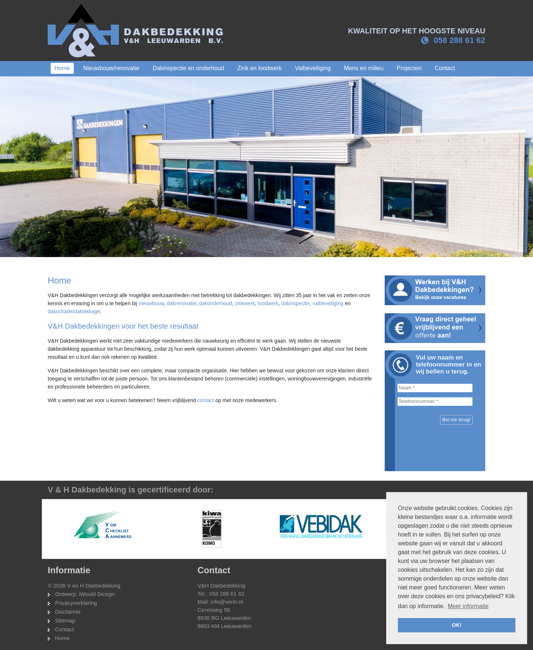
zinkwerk (245, 303)
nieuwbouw (151, 303)
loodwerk (268, 303)
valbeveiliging (327, 303)
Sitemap (65, 620)
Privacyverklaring (76, 603)
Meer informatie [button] (468, 606)
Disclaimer (68, 612)
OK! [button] (456, 625)
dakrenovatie (181, 303)
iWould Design (96, 594)
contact (205, 400)
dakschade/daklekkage (74, 311)
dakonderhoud (215, 303)
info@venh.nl (227, 602)
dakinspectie (295, 303)
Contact (64, 629)
